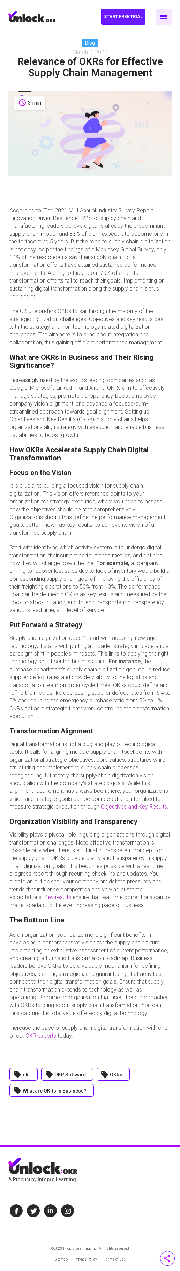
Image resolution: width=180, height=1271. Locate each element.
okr (21, 1074)
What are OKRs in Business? (50, 1090)
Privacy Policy (86, 1259)
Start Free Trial (123, 16)
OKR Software (65, 1074)
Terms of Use (115, 1259)
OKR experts (40, 1035)
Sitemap (61, 1259)
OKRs (111, 1074)
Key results (57, 897)
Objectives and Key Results (134, 806)
